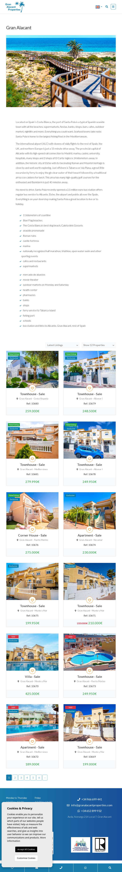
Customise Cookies (26, 858)
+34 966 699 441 (89, 799)
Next (54, 369)
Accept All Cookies (26, 849)
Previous (10, 369)
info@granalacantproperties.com (91, 805)
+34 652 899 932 (90, 811)
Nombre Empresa (21, 7)
